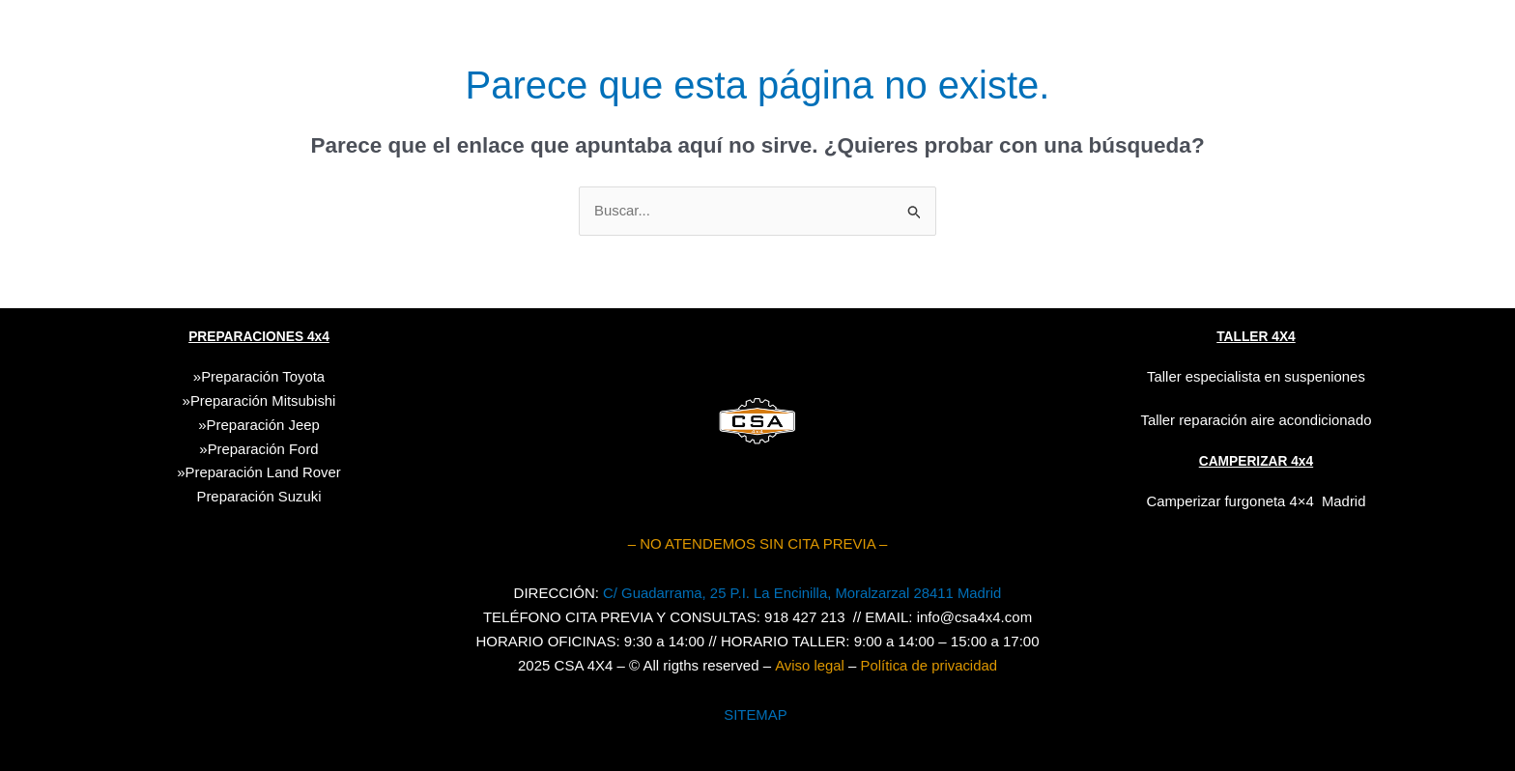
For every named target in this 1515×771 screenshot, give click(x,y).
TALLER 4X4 (1255, 337)
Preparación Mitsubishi (262, 400)
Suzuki (259, 496)
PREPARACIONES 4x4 (258, 337)
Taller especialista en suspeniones (1256, 376)
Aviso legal (808, 664)
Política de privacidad (929, 664)
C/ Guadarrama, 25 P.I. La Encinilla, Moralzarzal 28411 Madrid (802, 592)
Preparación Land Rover (263, 472)
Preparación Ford (263, 448)
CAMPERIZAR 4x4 (1256, 460)
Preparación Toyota (263, 376)
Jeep (304, 423)
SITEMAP (755, 713)
